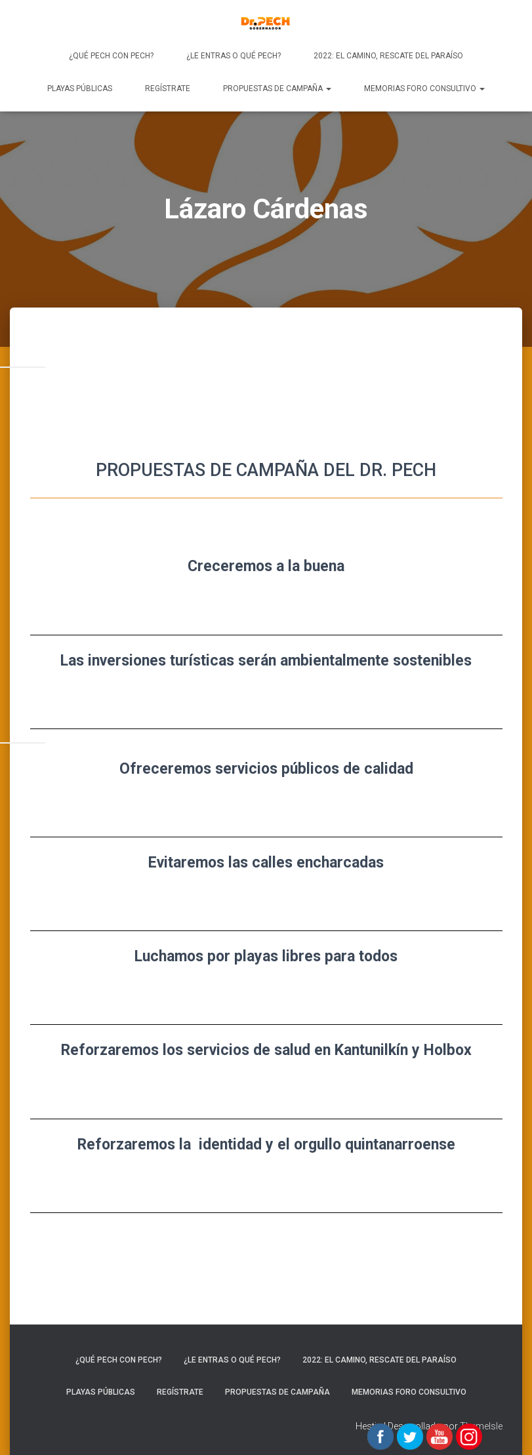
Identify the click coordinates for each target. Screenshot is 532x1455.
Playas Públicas (79, 88)
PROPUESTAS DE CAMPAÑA (277, 88)
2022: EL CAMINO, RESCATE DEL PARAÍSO (388, 55)
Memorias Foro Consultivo (424, 88)
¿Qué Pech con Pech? (111, 55)
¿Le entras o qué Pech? (233, 55)
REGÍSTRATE (167, 88)
